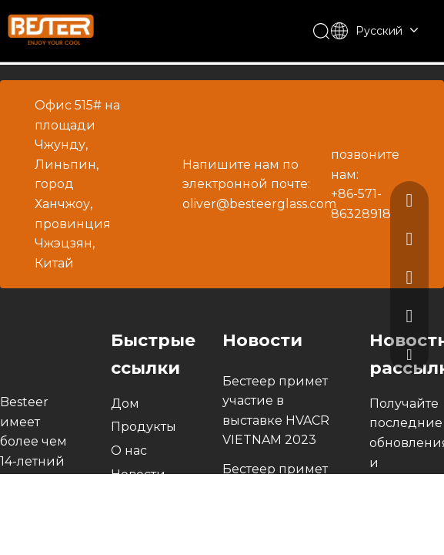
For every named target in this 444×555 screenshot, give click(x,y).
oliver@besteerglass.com (259, 204)
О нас (129, 450)
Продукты (143, 426)
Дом (125, 403)
